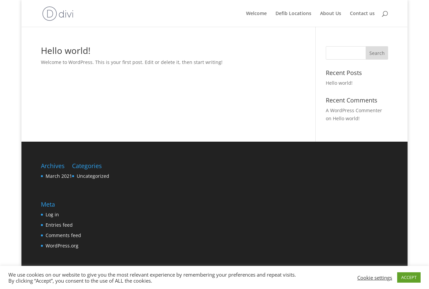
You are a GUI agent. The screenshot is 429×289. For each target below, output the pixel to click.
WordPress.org (62, 245)
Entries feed (59, 225)
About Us (330, 13)
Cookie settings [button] (374, 278)
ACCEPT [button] (409, 277)
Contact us (362, 13)
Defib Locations (293, 13)
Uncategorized (93, 176)
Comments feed (63, 235)
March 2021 (59, 176)
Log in (52, 214)
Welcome (256, 13)
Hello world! (65, 51)
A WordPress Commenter (354, 110)
